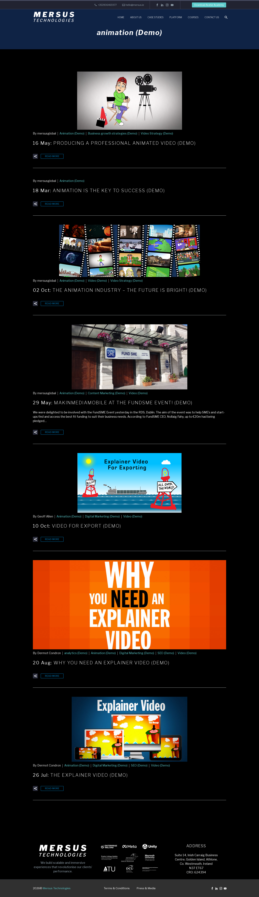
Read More (52, 156)
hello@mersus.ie (135, 4)
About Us (136, 17)
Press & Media (146, 888)
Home (121, 17)
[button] (35, 156)
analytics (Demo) (75, 653)
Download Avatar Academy (209, 4)
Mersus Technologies (57, 888)
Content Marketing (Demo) (106, 393)
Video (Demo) (97, 280)
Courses (193, 17)
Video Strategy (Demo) (157, 133)
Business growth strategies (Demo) (112, 133)
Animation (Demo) (71, 133)
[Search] (225, 17)
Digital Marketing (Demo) (102, 516)
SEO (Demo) (166, 653)
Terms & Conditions (117, 888)
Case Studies (156, 17)
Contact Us (211, 17)
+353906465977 (107, 4)
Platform (175, 17)
